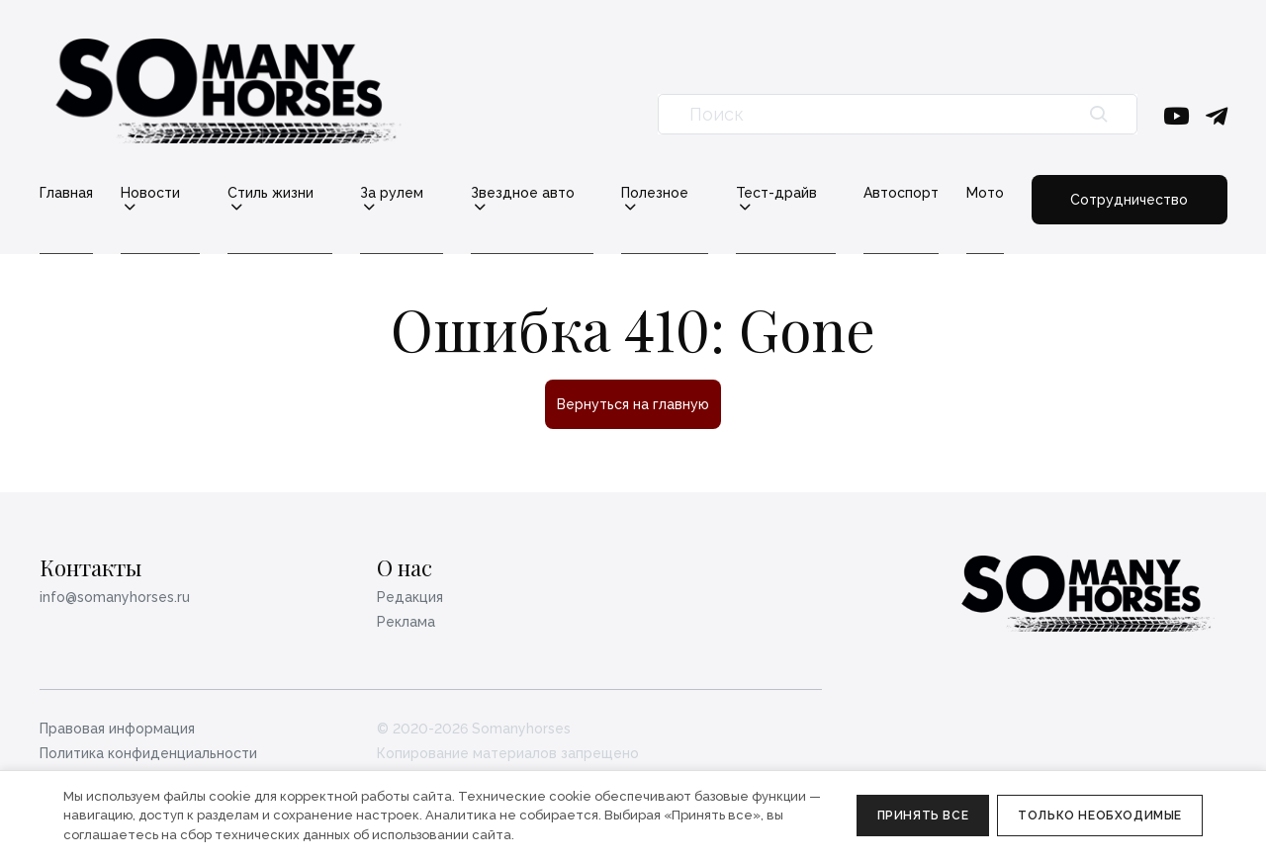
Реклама (406, 622)
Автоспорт (901, 193)
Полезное (654, 193)
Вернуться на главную (633, 404)
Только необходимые (1100, 815)
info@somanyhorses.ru (115, 597)
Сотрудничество (1129, 200)
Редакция (410, 597)
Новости (150, 193)
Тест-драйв (776, 193)
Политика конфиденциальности (148, 753)
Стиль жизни (270, 193)
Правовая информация (117, 728)
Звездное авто (523, 193)
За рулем (391, 193)
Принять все (923, 815)
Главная (66, 193)
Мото (985, 193)
